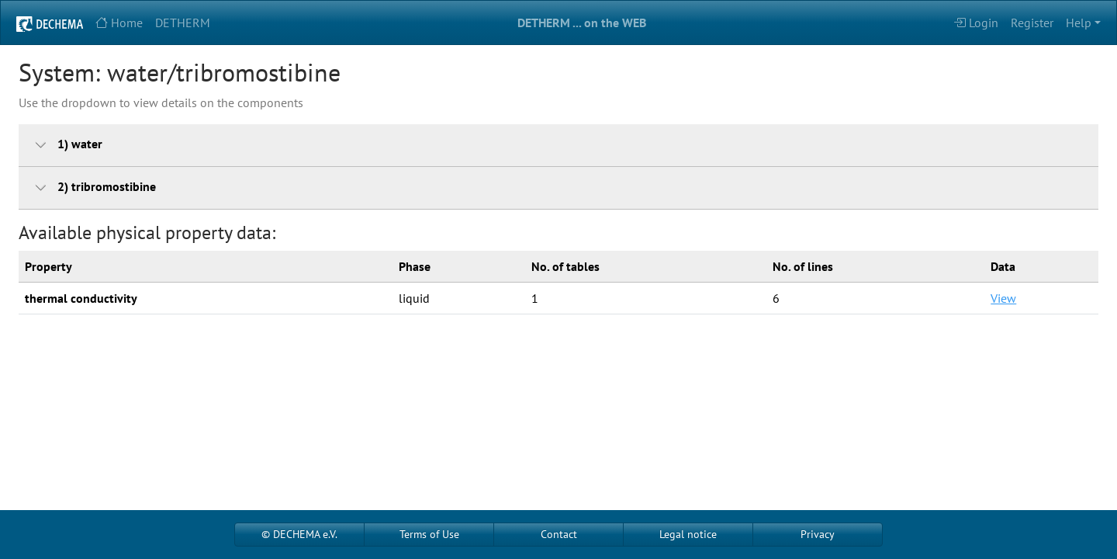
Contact (559, 534)
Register (1032, 22)
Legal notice (688, 534)
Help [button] (1078, 22)
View (1003, 298)
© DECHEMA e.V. (299, 534)
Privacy (818, 534)
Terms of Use (429, 534)
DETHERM (182, 22)
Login (975, 22)
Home (119, 22)
